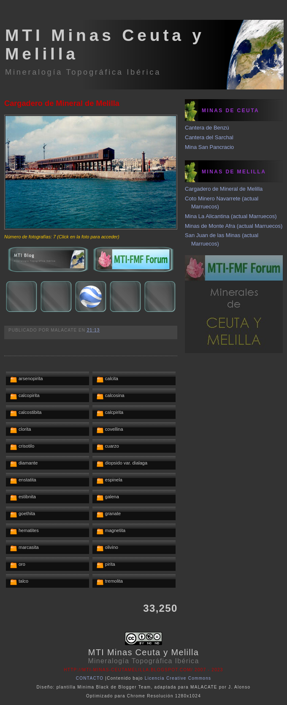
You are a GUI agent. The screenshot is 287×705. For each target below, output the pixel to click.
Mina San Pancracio (209, 147)
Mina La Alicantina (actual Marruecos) (231, 216)
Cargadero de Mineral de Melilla (61, 103)
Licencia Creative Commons (178, 678)
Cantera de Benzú (207, 127)
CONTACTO (90, 678)
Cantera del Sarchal (209, 137)
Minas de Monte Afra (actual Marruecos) (233, 226)
